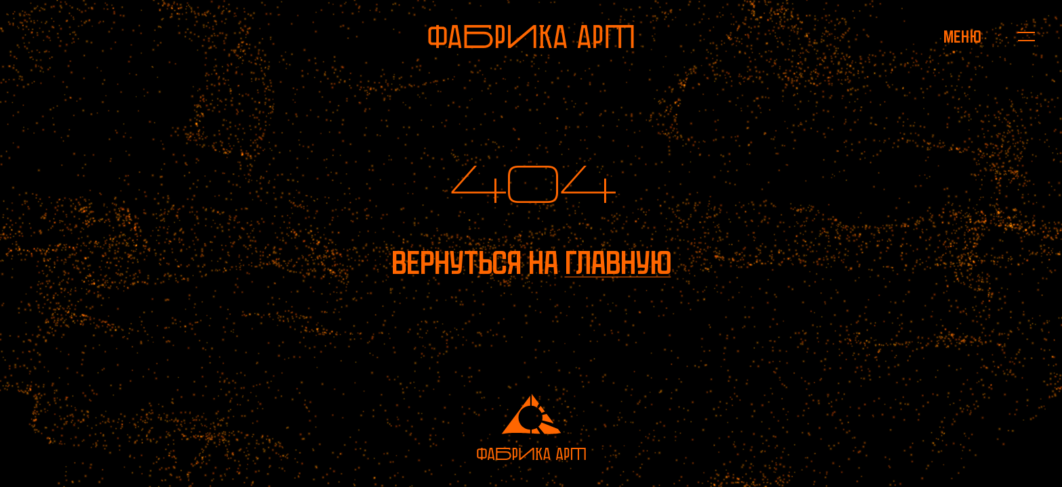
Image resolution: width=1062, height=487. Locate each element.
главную (618, 262)
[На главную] (531, 36)
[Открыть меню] (962, 36)
